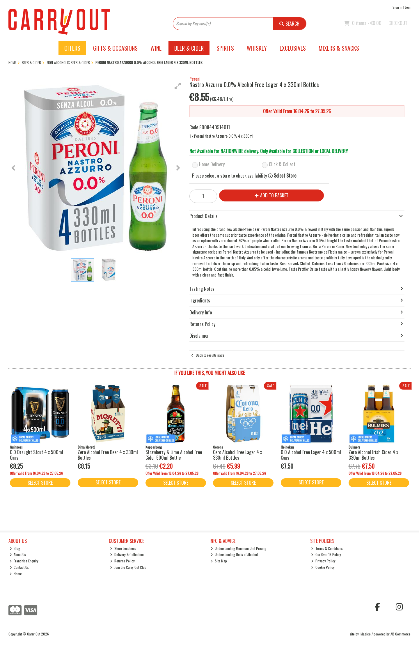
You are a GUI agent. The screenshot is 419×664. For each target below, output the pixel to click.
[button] (177, 86)
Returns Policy (122, 560)
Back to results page (210, 355)
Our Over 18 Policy (326, 554)
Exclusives (293, 48)
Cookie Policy (323, 567)
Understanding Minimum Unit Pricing (239, 548)
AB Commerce (400, 633)
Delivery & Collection (127, 554)
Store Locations (123, 548)
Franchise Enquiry (24, 560)
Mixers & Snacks (339, 48)
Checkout (397, 23)
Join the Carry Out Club (128, 567)
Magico (366, 633)
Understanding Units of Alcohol (234, 554)
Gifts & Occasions (115, 48)
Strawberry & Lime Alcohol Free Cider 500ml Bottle (173, 455)
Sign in (397, 7)
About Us (18, 554)
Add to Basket (268, 195)
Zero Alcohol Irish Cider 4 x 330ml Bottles (373, 455)
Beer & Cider (189, 48)
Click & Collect (282, 164)
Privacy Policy (323, 560)
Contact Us (19, 567)
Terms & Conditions (327, 548)
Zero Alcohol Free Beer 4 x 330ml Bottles (108, 455)
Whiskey (257, 48)
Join (408, 7)
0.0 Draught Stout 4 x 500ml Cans (36, 455)
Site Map (219, 560)
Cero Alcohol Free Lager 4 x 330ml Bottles (237, 455)
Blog (15, 548)
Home (16, 573)
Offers (72, 48)
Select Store (285, 175)
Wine (155, 48)
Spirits (225, 48)
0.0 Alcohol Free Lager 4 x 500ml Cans (311, 455)
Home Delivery (212, 164)
